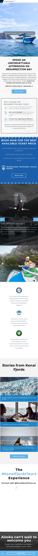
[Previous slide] (2, 219)
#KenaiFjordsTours (19, 474)
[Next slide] (35, 219)
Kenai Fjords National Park (22, 107)
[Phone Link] (2, 553)
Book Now (19, 91)
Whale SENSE (21, 321)
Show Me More (19, 456)
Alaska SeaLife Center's (17, 298)
